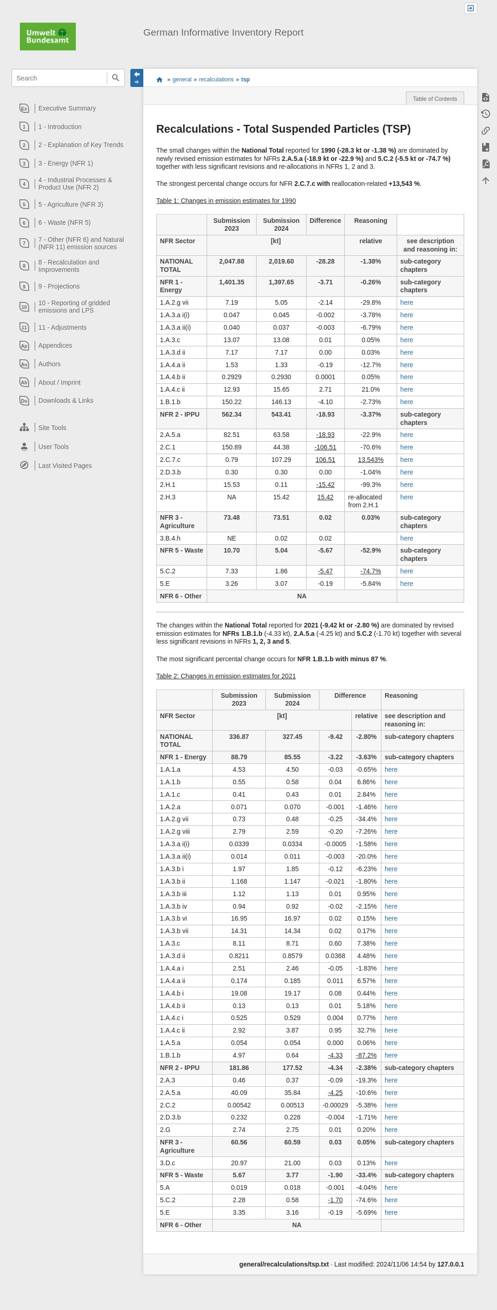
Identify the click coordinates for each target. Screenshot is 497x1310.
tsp (245, 79)
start (159, 79)
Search (116, 77)
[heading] (68, 108)
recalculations (216, 79)
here (406, 302)
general (181, 79)
